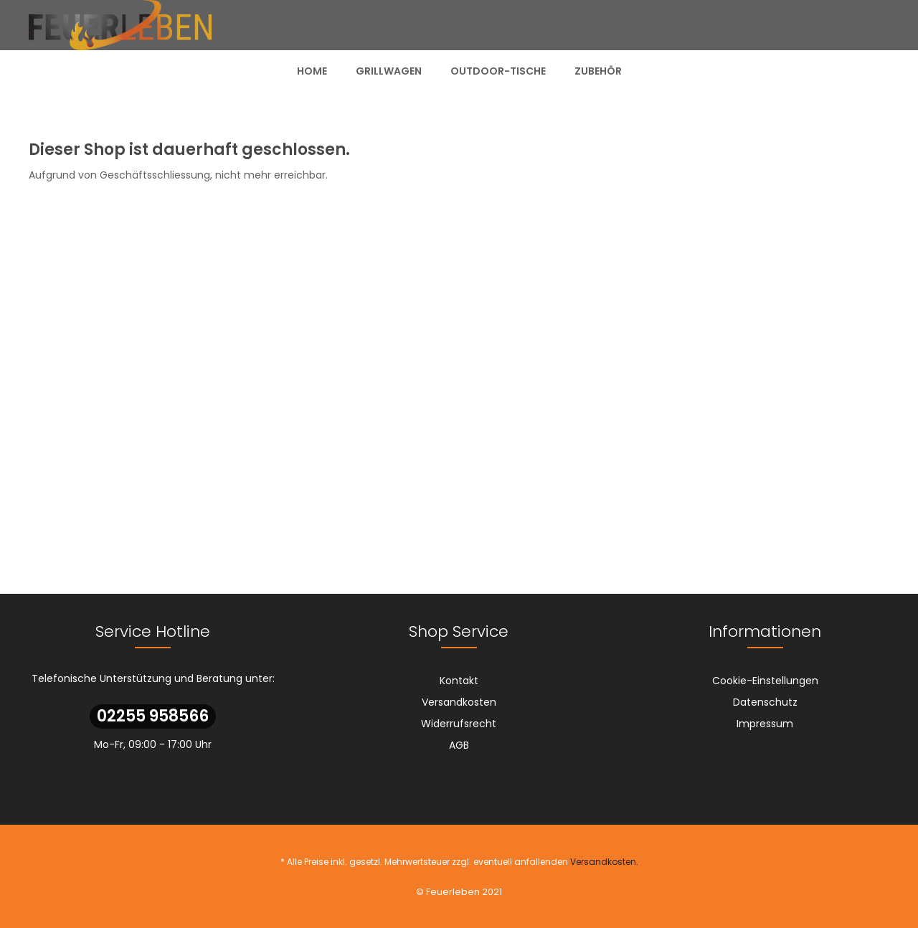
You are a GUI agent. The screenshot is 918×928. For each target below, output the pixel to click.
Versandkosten (459, 702)
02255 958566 (153, 716)
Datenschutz (765, 702)
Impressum (765, 723)
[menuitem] (312, 71)
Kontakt (459, 680)
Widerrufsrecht (458, 723)
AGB (459, 745)
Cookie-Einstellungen (765, 680)
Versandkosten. (604, 862)
